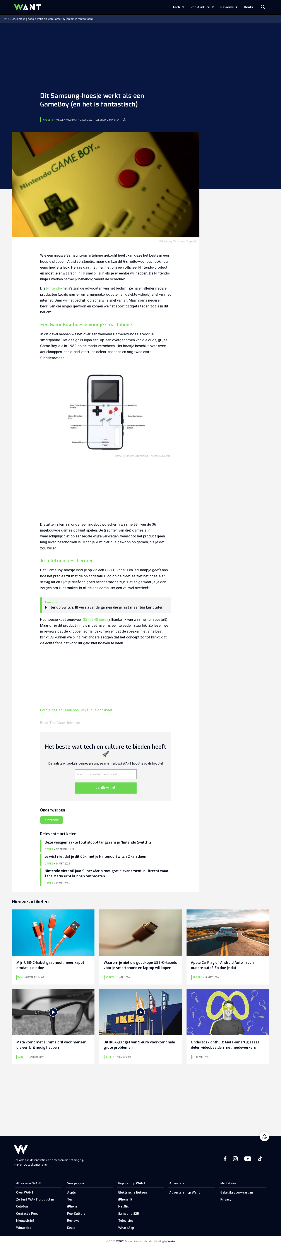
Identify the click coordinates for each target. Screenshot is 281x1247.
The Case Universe (65, 722)
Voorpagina (75, 1183)
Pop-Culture (200, 7)
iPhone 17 (125, 1199)
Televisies (126, 1221)
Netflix (123, 1206)
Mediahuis (228, 1183)
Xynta (171, 1241)
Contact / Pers (27, 1214)
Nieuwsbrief (25, 1221)
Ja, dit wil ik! (105, 788)
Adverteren (178, 1183)
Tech (176, 7)
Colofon (22, 1206)
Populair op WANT (132, 1183)
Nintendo (53, 288)
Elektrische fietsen (132, 1192)
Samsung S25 (128, 1214)
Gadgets (48, 119)
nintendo (52, 820)
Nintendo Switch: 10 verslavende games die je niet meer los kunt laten (104, 607)
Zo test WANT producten (35, 1199)
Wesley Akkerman (66, 119)
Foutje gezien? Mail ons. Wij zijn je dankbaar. (76, 710)
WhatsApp (126, 1228)
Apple (71, 1192)
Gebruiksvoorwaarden (236, 1192)
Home (5, 19)
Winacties (23, 1228)
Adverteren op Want (184, 1192)
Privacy (225, 1199)
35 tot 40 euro (94, 619)
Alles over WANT (29, 1183)
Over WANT (25, 1192)
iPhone (72, 1206)
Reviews (226, 7)
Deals (248, 7)
